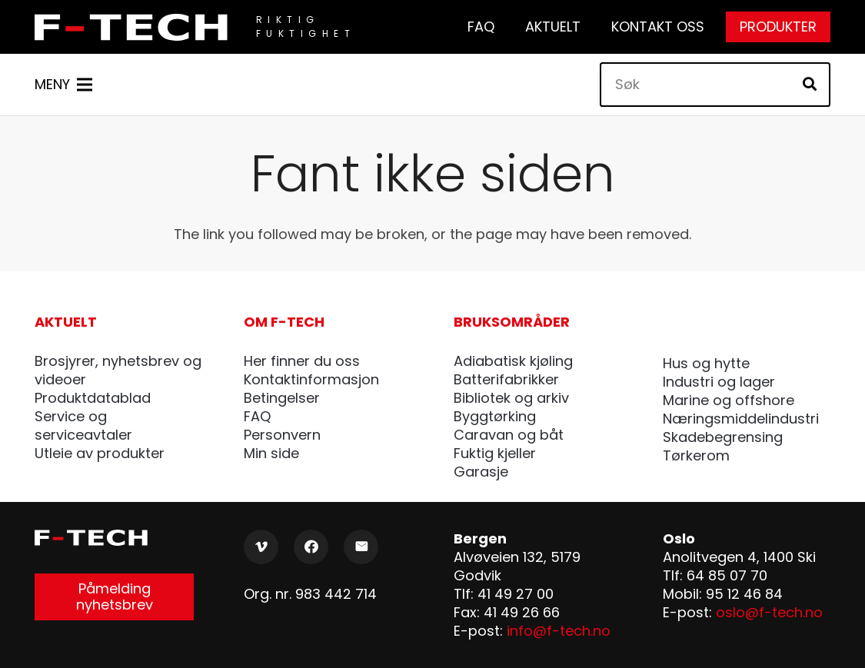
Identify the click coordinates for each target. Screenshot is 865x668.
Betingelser (282, 397)
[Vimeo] (261, 547)
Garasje (481, 471)
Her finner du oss (302, 361)
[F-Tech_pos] (136, 27)
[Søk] (715, 84)
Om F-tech (284, 321)
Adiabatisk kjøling (513, 361)
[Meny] (64, 84)
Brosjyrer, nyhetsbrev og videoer (118, 370)
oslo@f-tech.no (769, 612)
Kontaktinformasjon (311, 379)
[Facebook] (311, 547)
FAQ (257, 416)
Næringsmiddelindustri (741, 418)
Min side (271, 453)
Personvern (282, 434)
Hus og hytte (706, 363)
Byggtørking (495, 416)
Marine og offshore (728, 400)
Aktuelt (66, 321)
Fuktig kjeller (495, 453)
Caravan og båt (509, 434)
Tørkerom (696, 455)
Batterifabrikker (506, 379)
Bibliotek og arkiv (511, 397)
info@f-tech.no (558, 630)
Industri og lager (719, 381)
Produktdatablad (93, 397)
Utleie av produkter (100, 453)
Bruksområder (512, 321)
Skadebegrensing (723, 437)
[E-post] (361, 547)
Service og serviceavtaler (83, 425)
